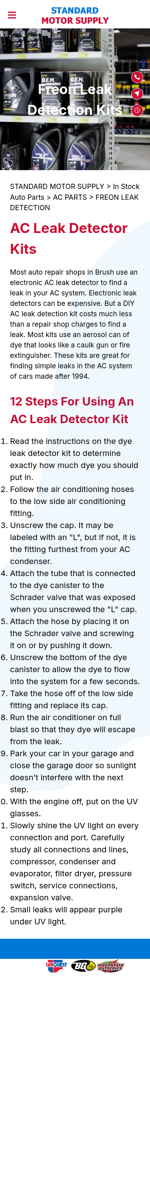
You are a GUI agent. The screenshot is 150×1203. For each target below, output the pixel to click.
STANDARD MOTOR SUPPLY (57, 186)
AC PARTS (70, 197)
